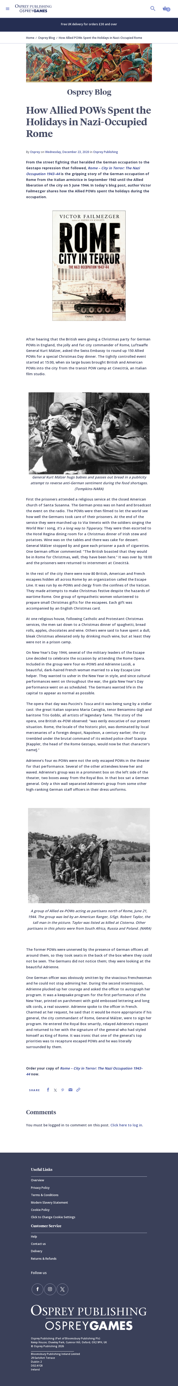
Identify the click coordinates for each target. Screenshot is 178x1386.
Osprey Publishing (105, 152)
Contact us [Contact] (38, 1244)
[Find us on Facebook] (37, 1289)
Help (34, 1236)
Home (30, 38)
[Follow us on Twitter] (62, 1289)
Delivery (36, 1251)
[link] (48, 1090)
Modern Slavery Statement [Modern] (49, 1202)
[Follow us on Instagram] (50, 1289)
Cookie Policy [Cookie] (40, 1210)
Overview (37, 1180)
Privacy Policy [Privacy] (40, 1188)
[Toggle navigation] (7, 8)
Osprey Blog (46, 38)
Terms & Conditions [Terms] (45, 1195)
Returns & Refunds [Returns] (44, 1259)
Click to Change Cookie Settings (53, 1217)
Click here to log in (126, 1125)
